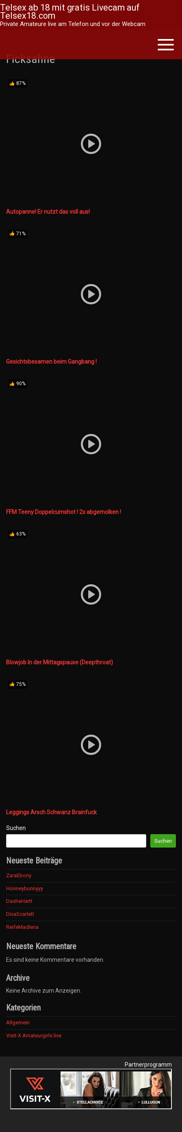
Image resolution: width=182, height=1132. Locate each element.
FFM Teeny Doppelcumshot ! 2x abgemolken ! (63, 512)
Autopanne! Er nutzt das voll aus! (48, 211)
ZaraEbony (18, 875)
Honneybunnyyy (24, 888)
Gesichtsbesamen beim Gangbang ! (51, 361)
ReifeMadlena (22, 927)
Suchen (16, 828)
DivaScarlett (20, 914)
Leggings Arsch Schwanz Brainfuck (51, 812)
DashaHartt (19, 901)
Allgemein (18, 1022)
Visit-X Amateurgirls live (33, 1035)
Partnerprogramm (148, 1064)
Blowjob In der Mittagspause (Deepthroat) (59, 662)
